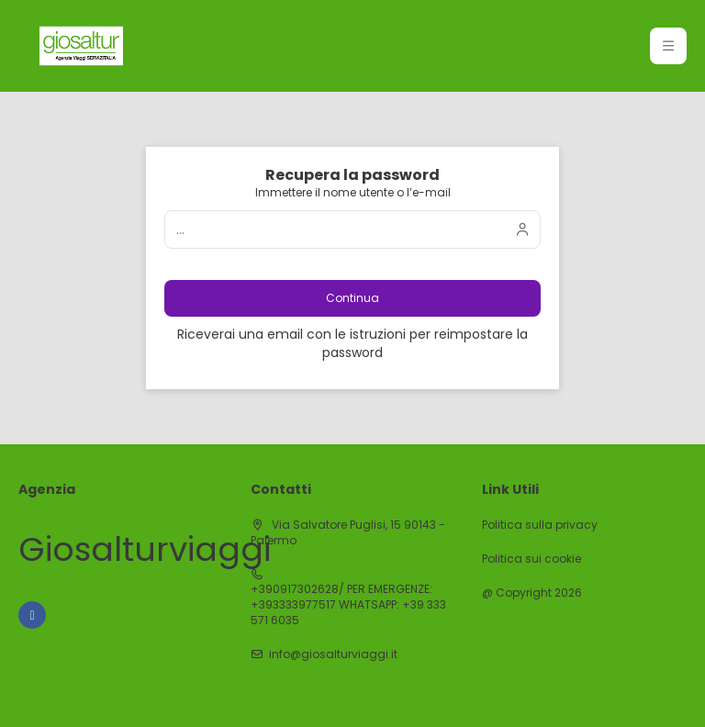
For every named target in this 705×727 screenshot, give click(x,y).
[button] (668, 46)
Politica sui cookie (531, 559)
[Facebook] (32, 615)
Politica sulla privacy (540, 525)
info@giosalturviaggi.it (333, 654)
